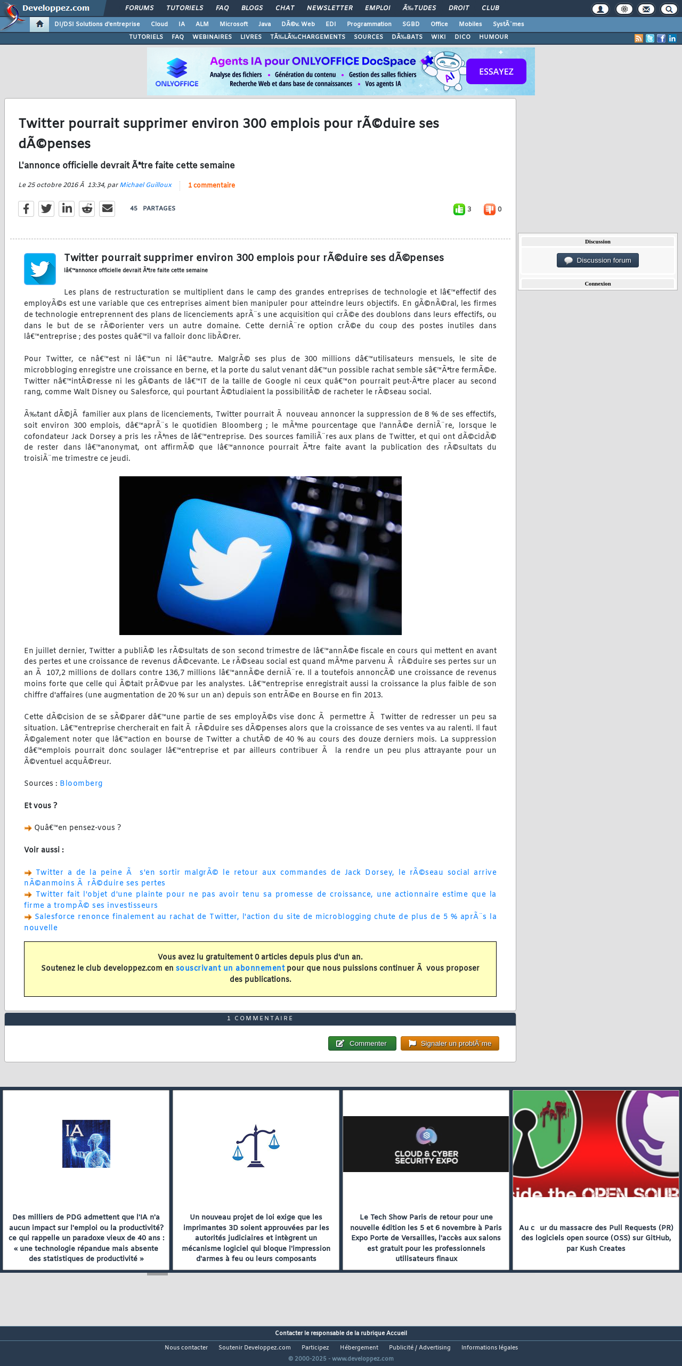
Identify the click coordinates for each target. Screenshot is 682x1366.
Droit (459, 8)
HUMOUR (493, 37)
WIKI (438, 37)
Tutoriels (184, 8)
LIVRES (251, 37)
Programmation (369, 24)
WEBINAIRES (212, 37)
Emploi (377, 8)
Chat (284, 8)
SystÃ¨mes (508, 24)
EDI (331, 24)
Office (439, 24)
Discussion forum (597, 260)
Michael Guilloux (145, 192)
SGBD (411, 24)
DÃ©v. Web (298, 24)
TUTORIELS (146, 37)
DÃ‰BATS (407, 37)
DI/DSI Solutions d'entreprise (97, 24)
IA (181, 24)
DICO (462, 37)
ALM (202, 24)
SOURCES (368, 37)
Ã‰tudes (419, 8)
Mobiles (470, 24)
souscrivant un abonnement (230, 975)
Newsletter (329, 8)
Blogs (252, 8)
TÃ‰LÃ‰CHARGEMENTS (307, 37)
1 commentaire (211, 192)
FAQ (222, 8)
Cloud (159, 24)
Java (264, 24)
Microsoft (234, 24)
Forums (139, 8)
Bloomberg (81, 791)
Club (490, 8)
